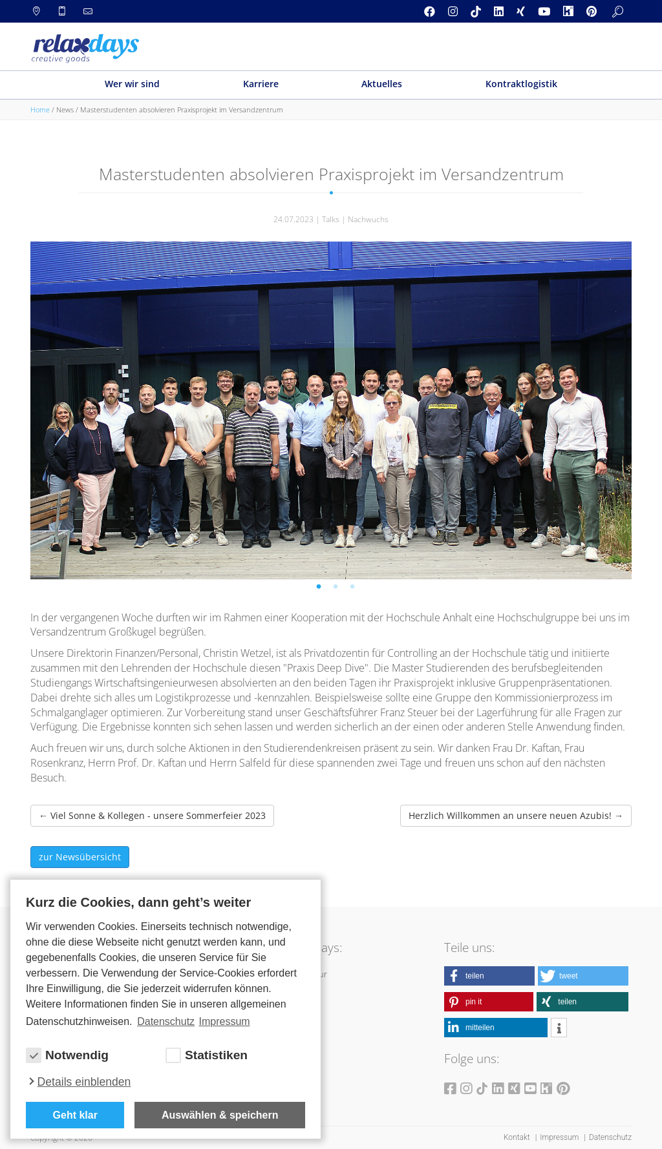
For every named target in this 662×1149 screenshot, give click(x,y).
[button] (489, 976)
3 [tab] (354, 589)
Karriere (261, 84)
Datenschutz (610, 1137)
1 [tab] (320, 589)
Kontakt (518, 1137)
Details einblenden (84, 1081)
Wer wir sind (132, 84)
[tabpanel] (331, 410)
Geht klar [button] (75, 1115)
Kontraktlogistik (521, 84)
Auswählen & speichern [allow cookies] (220, 1115)
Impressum (560, 1137)
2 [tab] (337, 589)
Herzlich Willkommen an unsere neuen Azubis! (516, 815)
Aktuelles (381, 84)
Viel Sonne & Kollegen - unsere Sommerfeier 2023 (152, 815)
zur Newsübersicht (80, 857)
